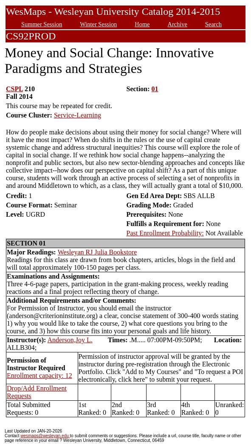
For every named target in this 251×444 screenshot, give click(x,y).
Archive (177, 24)
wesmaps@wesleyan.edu (45, 435)
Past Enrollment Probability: (164, 233)
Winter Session (98, 24)
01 (155, 88)
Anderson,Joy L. (70, 339)
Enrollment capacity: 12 (39, 375)
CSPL (14, 88)
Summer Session (41, 24)
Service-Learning (77, 115)
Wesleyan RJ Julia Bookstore (97, 252)
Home (142, 24)
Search (213, 24)
